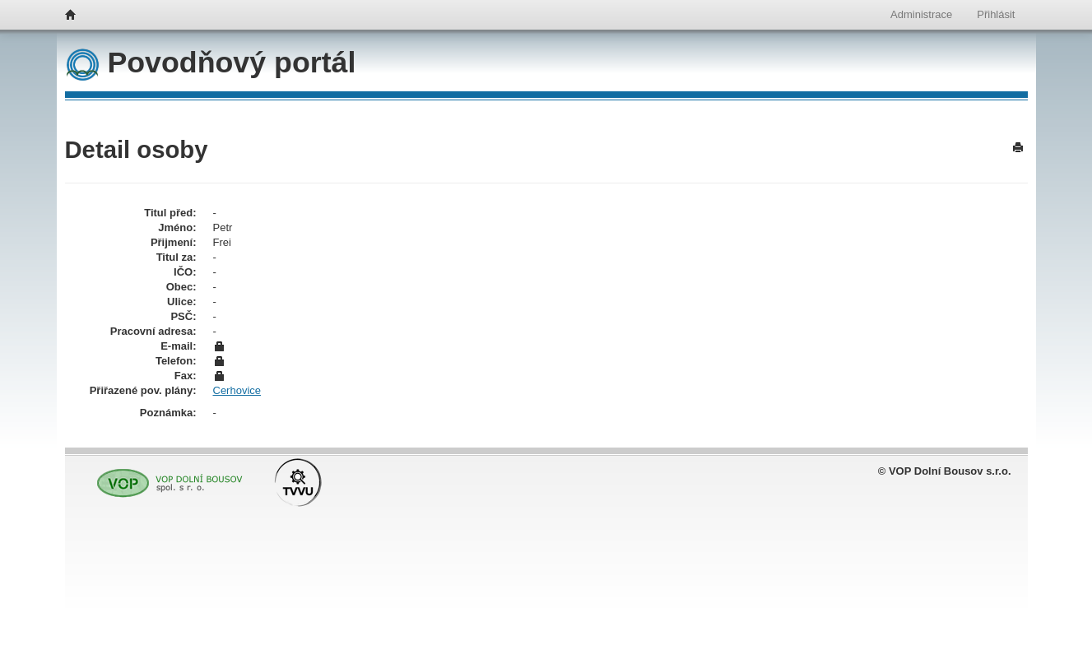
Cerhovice (237, 390)
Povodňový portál (211, 62)
